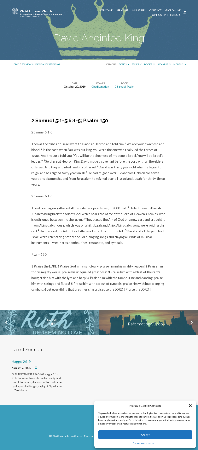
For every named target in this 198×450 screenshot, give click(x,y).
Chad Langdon (100, 86)
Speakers (164, 64)
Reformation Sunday (146, 324)
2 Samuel (120, 86)
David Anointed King (47, 64)
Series (137, 64)
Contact (155, 10)
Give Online (173, 10)
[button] (190, 406)
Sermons (122, 10)
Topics (124, 64)
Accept (145, 434)
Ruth (51, 324)
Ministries (139, 10)
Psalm (130, 86)
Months (179, 64)
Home (15, 64)
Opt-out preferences (143, 443)
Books (149, 64)
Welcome (106, 10)
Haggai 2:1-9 (21, 362)
